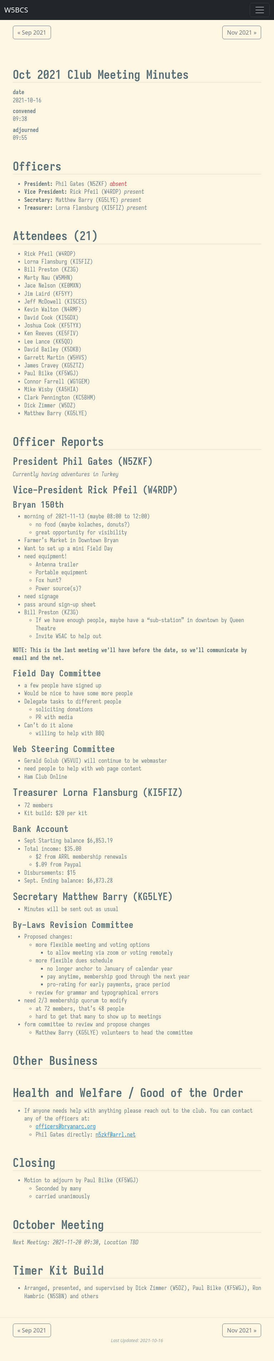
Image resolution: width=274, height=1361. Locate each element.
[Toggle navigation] (260, 10)
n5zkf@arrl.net (116, 1134)
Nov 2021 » (242, 32)
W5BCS (16, 10)
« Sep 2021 (31, 32)
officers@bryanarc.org (66, 1126)
